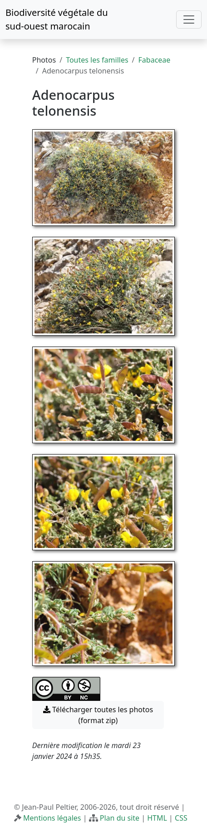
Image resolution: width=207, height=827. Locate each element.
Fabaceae (154, 60)
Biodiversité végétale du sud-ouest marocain (56, 19)
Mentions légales (52, 818)
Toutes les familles (97, 60)
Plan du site (119, 818)
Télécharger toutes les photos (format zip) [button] (98, 715)
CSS (181, 818)
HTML (157, 818)
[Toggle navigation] (189, 19)
